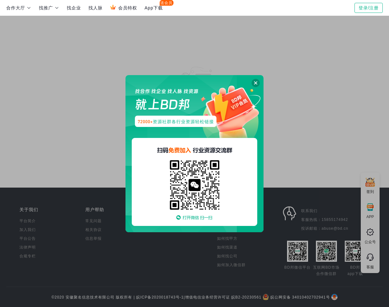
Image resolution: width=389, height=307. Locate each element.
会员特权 (123, 7)
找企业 (74, 7)
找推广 (49, 8)
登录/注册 (369, 7)
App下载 (154, 7)
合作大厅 (18, 8)
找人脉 (95, 7)
